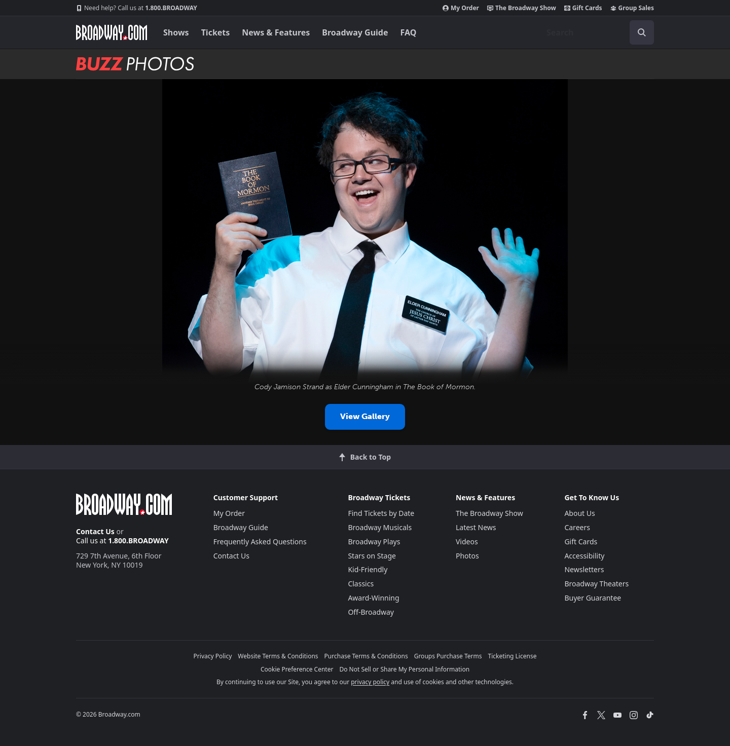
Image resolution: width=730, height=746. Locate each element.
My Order (461, 8)
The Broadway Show (521, 8)
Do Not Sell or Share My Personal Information (404, 669)
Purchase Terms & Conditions (366, 656)
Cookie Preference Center (297, 669)
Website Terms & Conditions (278, 656)
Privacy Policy (213, 656)
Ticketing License (512, 656)
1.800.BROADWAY (136, 8)
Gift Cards (583, 8)
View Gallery (365, 416)
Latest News (476, 527)
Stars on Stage (372, 556)
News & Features (276, 32)
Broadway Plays (374, 541)
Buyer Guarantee (592, 598)
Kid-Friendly (367, 569)
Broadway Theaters (596, 583)
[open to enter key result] (642, 32)
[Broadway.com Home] (111, 32)
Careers (577, 527)
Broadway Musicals (380, 527)
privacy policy (370, 682)
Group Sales (632, 8)
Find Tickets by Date (381, 513)
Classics (361, 583)
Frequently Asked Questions (260, 541)
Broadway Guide (355, 32)
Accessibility (584, 556)
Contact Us (95, 531)
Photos (467, 556)
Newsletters (584, 569)
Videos (467, 541)
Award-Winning (373, 598)
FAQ (408, 32)
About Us (579, 513)
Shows (176, 32)
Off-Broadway (371, 612)
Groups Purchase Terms (448, 656)
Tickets (215, 32)
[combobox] (596, 32)
